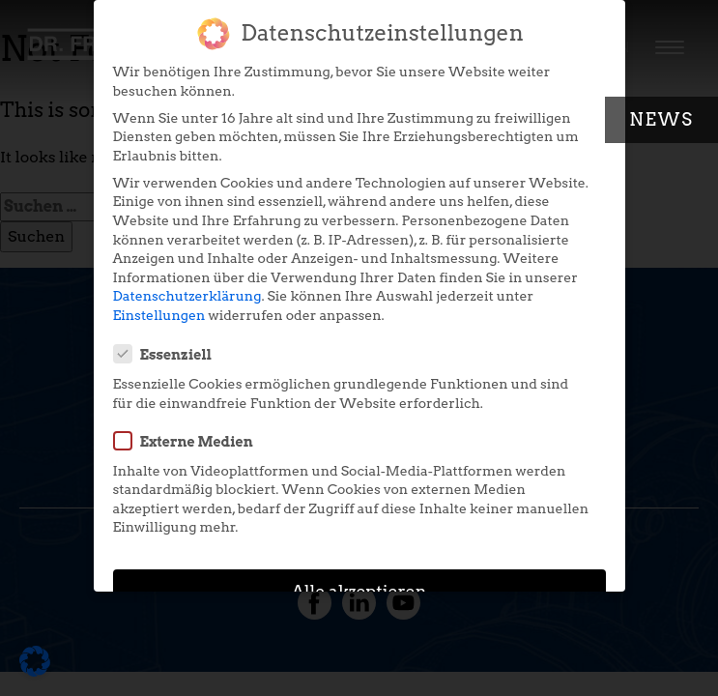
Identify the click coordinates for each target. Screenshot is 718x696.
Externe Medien (189, 431)
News (661, 119)
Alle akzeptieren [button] (359, 581)
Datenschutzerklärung (187, 286)
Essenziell (169, 344)
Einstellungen (159, 305)
